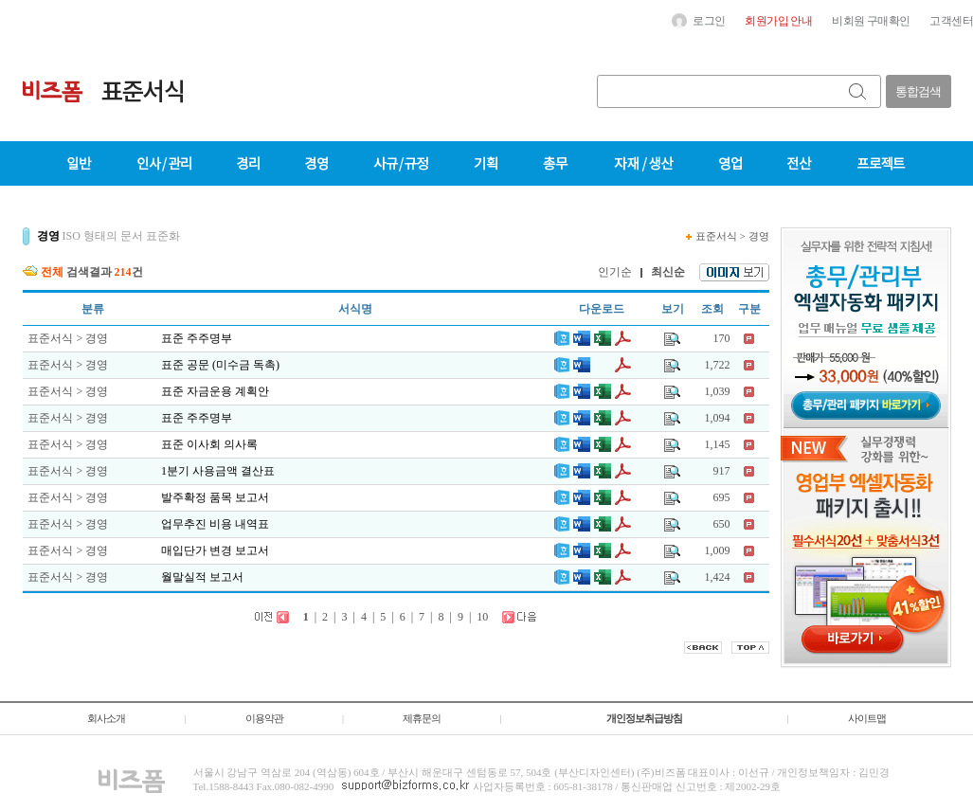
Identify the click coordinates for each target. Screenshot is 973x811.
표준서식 (716, 236)
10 (482, 616)
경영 (758, 236)
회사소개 (106, 718)
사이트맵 (867, 718)
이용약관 (264, 718)
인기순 (615, 272)
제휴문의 (422, 718)
